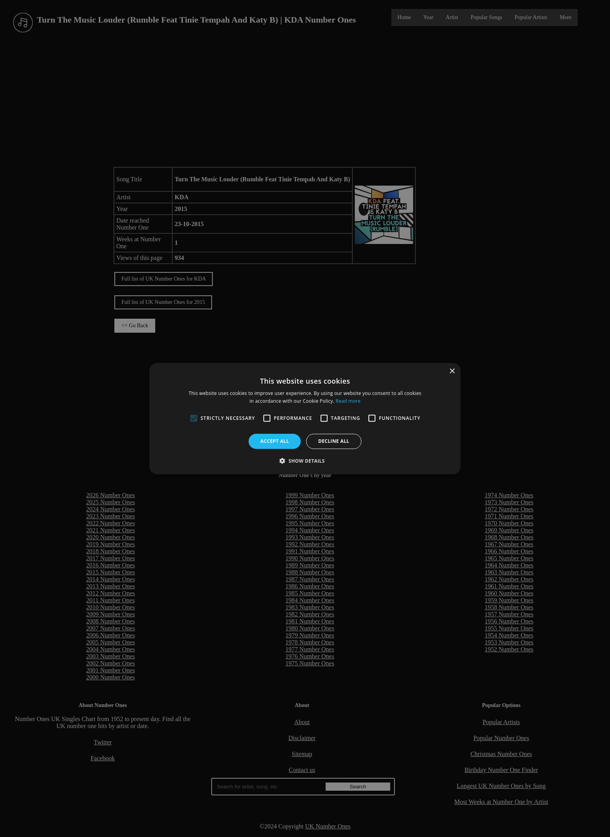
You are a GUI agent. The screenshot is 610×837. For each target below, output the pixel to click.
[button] (305, 461)
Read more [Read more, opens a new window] (348, 401)
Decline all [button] (333, 441)
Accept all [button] (274, 441)
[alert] (305, 418)
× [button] (452, 371)
